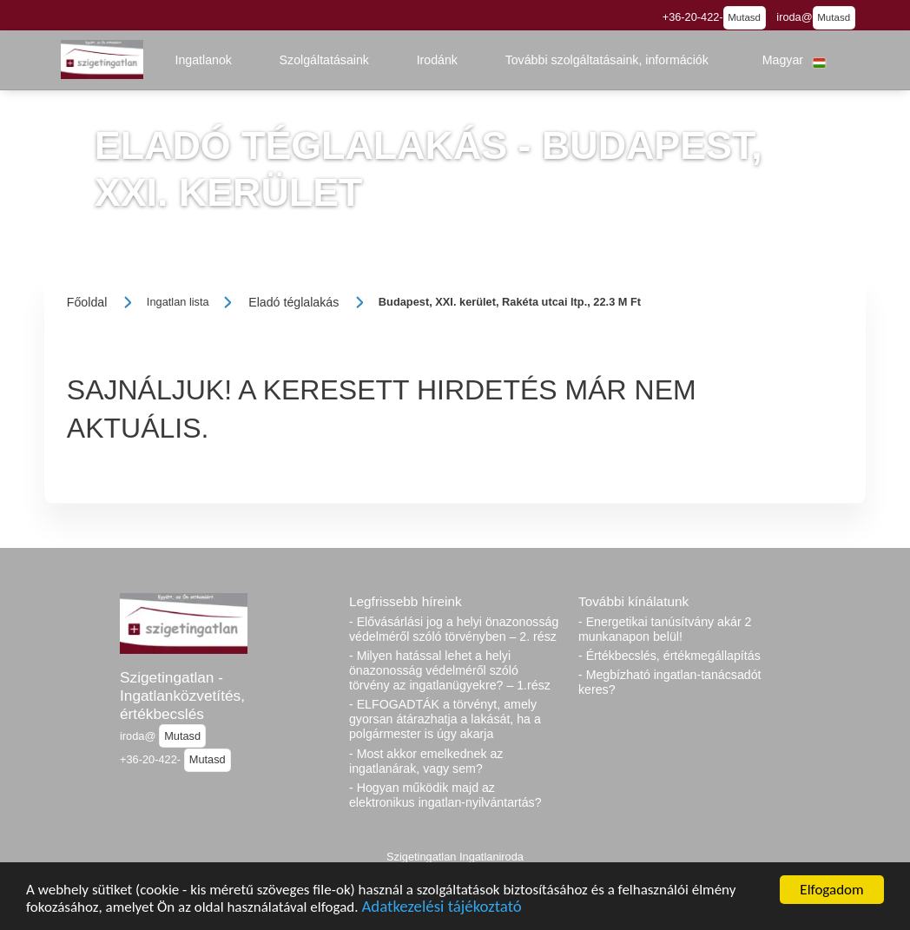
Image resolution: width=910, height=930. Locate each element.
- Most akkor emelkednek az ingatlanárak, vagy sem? (426, 761)
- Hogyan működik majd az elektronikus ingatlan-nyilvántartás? (445, 795)
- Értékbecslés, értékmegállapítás (669, 656)
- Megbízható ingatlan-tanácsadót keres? (670, 682)
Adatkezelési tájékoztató (441, 909)
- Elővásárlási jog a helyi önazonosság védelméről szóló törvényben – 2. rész (453, 629)
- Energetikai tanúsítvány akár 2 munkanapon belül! (665, 629)
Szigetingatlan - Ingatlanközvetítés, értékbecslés (182, 695)
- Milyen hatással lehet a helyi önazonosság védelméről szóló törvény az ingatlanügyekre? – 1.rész (450, 670)
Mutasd (744, 17)
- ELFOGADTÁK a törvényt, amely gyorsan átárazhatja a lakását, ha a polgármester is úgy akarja (445, 719)
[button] (203, 59)
